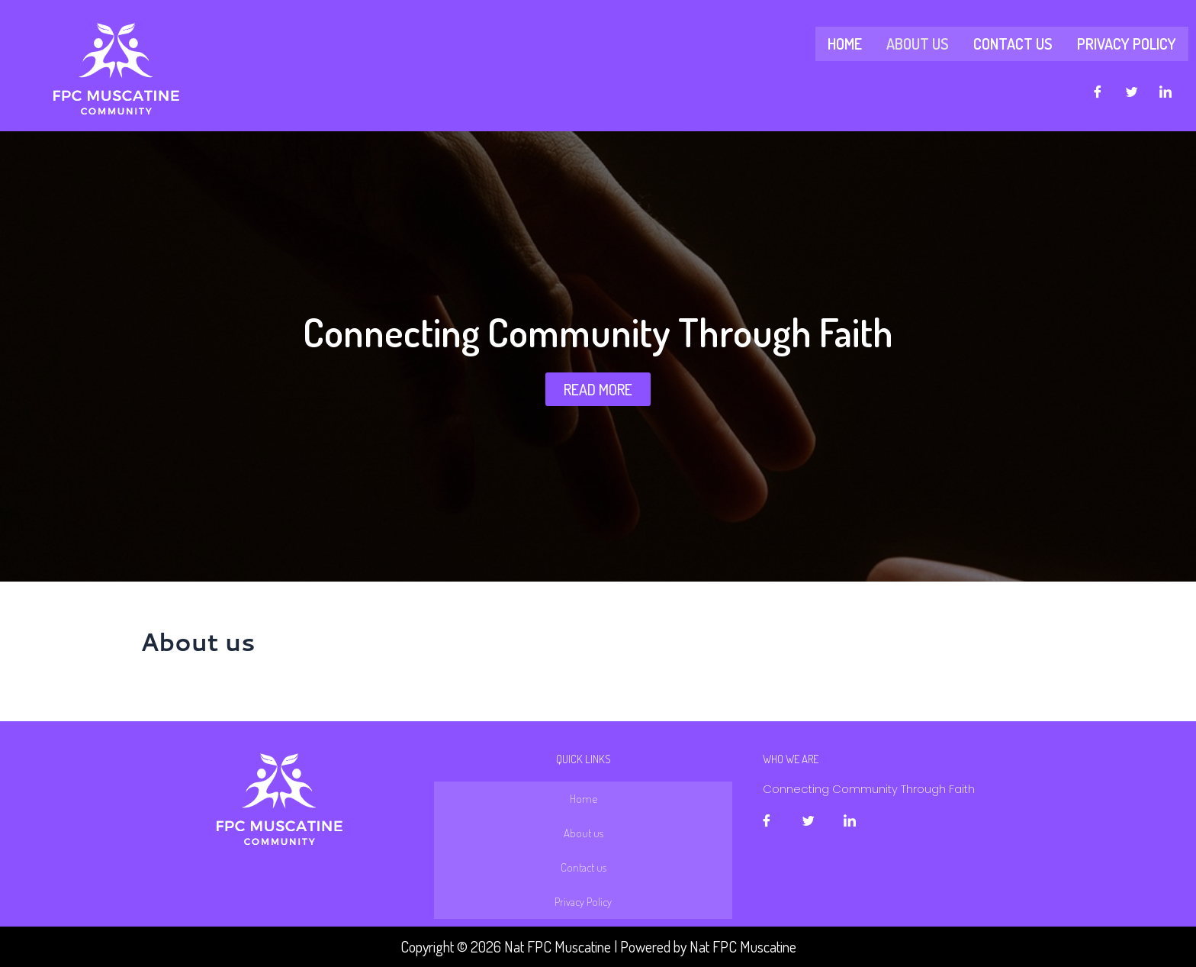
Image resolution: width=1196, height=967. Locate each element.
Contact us (1013, 43)
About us (917, 43)
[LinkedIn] (1165, 90)
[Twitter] (1131, 90)
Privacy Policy (1126, 43)
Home (845, 43)
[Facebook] (1097, 90)
